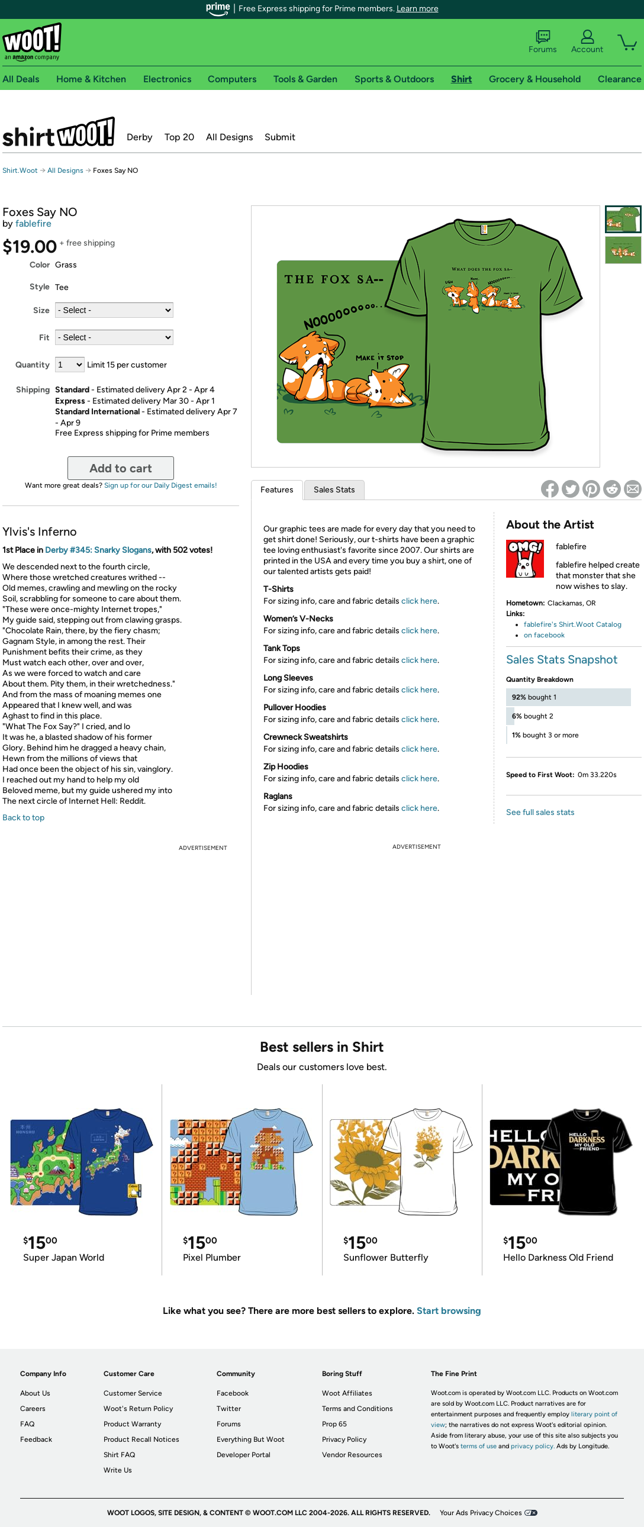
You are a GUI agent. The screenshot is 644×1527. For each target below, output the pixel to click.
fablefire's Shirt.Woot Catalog (573, 624)
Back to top (23, 818)
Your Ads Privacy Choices (481, 1513)
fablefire (33, 223)
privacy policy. (533, 1446)
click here (419, 601)
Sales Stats (334, 490)
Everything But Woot (251, 1439)
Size (41, 310)
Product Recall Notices (141, 1439)
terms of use (479, 1446)
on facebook (544, 635)
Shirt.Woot (58, 131)
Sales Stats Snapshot (562, 659)
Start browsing (449, 1310)
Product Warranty (132, 1424)
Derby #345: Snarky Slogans (98, 550)
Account (587, 42)
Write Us (118, 1470)
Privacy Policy (344, 1439)
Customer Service (133, 1393)
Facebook (233, 1393)
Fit (44, 338)
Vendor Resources (352, 1455)
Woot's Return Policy (138, 1408)
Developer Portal (244, 1455)
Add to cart (120, 468)
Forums (543, 42)
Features (277, 490)
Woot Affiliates (347, 1393)
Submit (280, 137)
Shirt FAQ (119, 1455)
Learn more (418, 9)
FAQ (27, 1424)
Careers (33, 1408)
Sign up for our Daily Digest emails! (160, 485)
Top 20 (179, 137)
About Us (35, 1393)
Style (40, 287)
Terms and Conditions (357, 1408)
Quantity (32, 365)
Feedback (36, 1439)
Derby (140, 137)
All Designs (229, 137)
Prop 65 (334, 1424)
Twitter (229, 1408)
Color (40, 265)
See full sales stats (540, 812)
